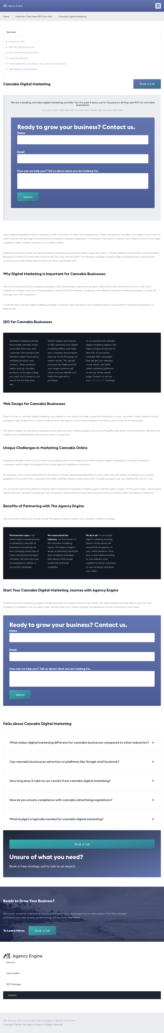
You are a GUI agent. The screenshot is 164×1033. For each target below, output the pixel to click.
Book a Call (147, 84)
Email (20, 152)
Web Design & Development (23, 69)
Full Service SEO (17, 41)
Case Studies (13, 973)
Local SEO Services (18, 58)
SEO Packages (13, 984)
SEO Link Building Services (22, 47)
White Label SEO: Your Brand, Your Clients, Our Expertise (37, 63)
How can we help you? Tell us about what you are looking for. (58, 171)
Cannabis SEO (98, 380)
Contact (12, 995)
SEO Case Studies (27, 1020)
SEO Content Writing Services (23, 52)
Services (10, 962)
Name (21, 133)
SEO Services (9, 1020)
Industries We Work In (64, 1020)
